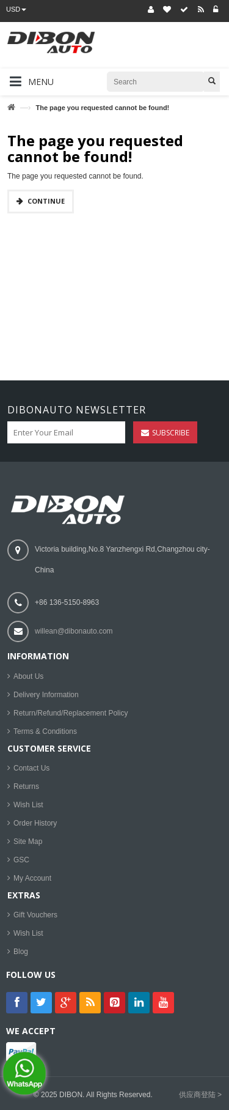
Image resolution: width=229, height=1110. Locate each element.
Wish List (28, 805)
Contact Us (31, 768)
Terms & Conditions (45, 731)
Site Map (27, 841)
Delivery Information (46, 694)
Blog (20, 951)
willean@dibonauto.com (74, 631)
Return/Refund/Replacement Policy (70, 713)
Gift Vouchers (35, 915)
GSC (21, 860)
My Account (32, 878)
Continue (46, 200)
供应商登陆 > (200, 1094)
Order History (35, 823)
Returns (26, 786)
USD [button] (16, 9)
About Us (28, 676)
